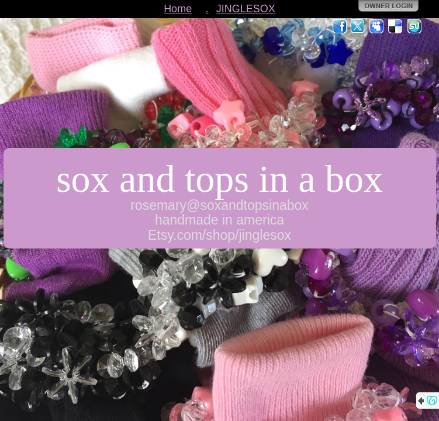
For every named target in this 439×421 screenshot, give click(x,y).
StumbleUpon (414, 26)
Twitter (358, 26)
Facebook (339, 26)
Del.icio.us (396, 26)
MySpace (377, 26)
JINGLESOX (245, 9)
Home (178, 9)
